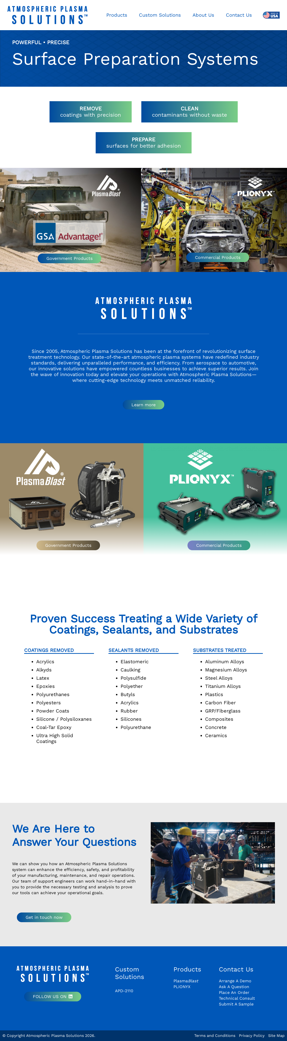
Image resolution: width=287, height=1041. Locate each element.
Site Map (276, 1035)
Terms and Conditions (214, 1035)
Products (187, 969)
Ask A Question (234, 986)
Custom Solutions (129, 973)
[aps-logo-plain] (47, 15)
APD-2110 (124, 990)
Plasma (185, 980)
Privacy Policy (252, 1035)
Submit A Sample (236, 1004)
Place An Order (234, 992)
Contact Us (236, 969)
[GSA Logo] (69, 233)
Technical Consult (237, 998)
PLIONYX (181, 986)
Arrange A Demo (235, 980)
